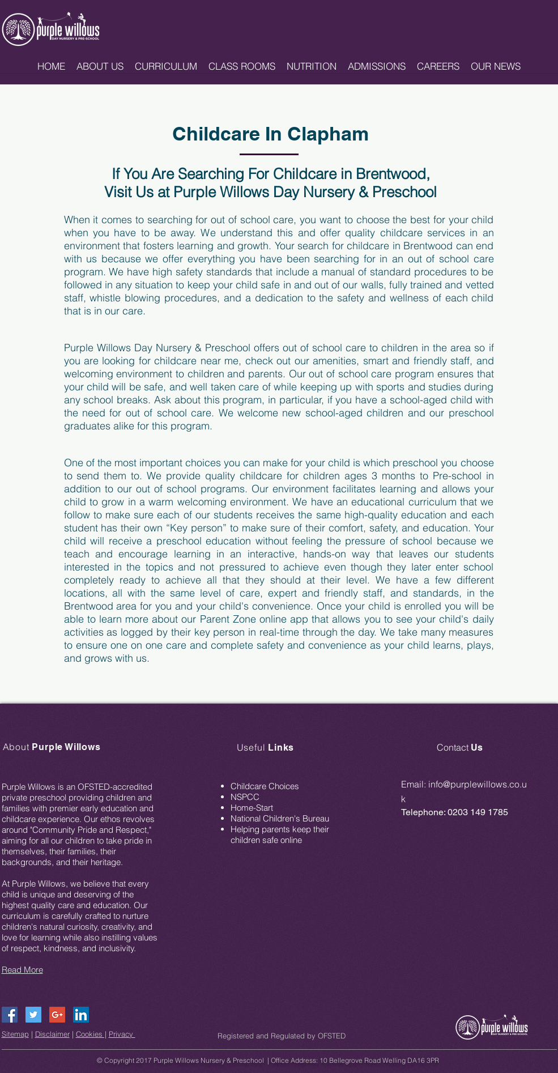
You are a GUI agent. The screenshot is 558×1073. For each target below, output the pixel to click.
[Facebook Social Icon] (10, 1015)
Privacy (122, 1033)
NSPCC (245, 796)
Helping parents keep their (280, 829)
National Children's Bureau (280, 818)
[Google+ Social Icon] (57, 1015)
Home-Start (252, 807)
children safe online (266, 839)
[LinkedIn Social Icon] (81, 1015)
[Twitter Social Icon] (33, 1015)
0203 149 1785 (478, 812)
